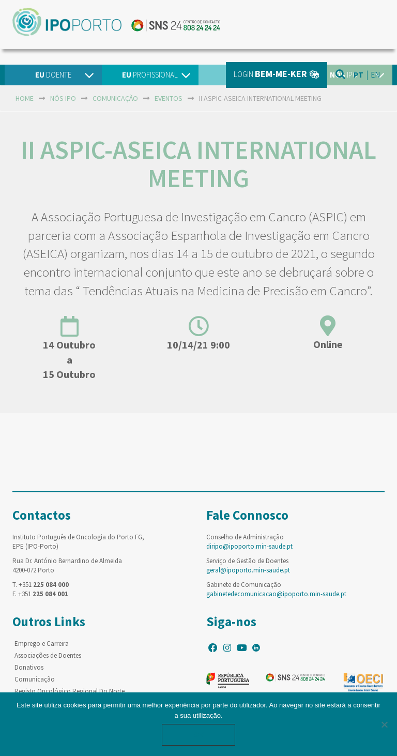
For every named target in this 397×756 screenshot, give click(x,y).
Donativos (28, 667)
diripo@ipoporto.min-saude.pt (249, 546)
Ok (198, 734)
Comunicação (34, 679)
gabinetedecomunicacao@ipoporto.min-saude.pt (276, 593)
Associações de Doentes (47, 655)
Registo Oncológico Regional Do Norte (69, 691)
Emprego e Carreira (41, 643)
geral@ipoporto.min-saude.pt (248, 570)
